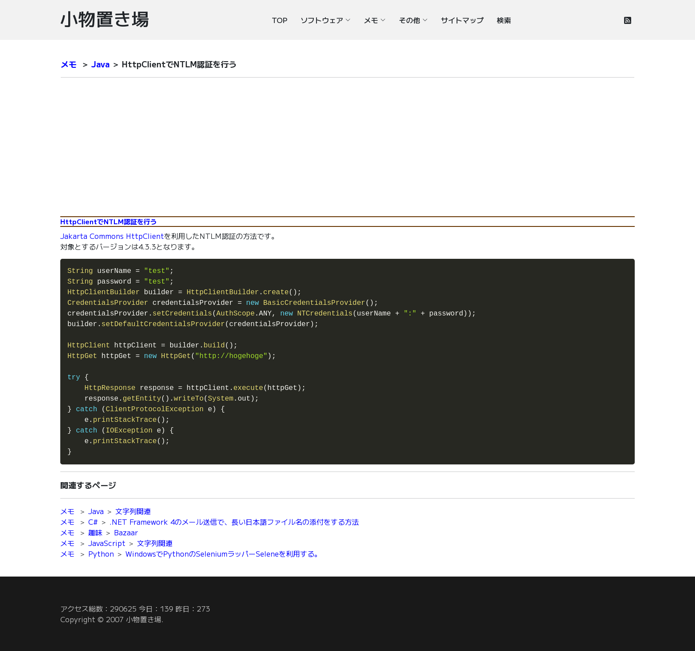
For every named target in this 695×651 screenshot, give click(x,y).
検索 (504, 20)
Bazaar (126, 532)
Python (101, 553)
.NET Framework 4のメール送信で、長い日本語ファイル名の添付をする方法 (234, 521)
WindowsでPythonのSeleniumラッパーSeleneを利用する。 (223, 553)
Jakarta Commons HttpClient (112, 235)
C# (93, 521)
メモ (69, 64)
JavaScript (106, 543)
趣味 (95, 532)
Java (100, 64)
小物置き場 (104, 18)
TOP (279, 20)
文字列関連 (133, 511)
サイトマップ (462, 20)
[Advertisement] (347, 147)
